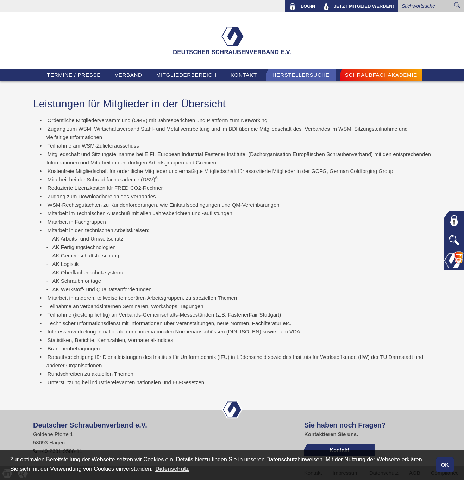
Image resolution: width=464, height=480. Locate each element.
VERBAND (128, 75)
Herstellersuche (301, 75)
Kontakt (244, 75)
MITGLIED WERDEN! (359, 6)
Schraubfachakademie (381, 75)
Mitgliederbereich (186, 75)
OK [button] (445, 465)
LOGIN (302, 6)
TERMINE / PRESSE (74, 75)
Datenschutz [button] (172, 469)
